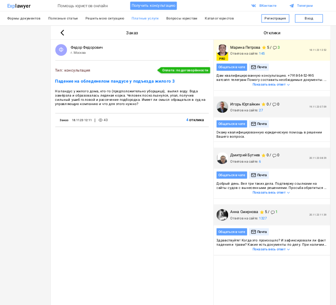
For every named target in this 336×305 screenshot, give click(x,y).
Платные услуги (145, 18)
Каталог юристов (219, 18)
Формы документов (24, 18)
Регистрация (275, 18)
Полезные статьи (63, 18)
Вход (308, 18)
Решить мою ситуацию (104, 18)
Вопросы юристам (182, 18)
